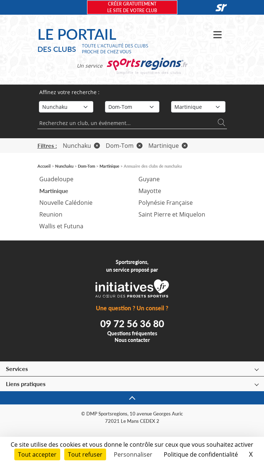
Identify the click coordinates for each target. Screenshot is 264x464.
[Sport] (66, 107)
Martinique (168, 146)
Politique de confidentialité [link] (201, 454)
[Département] (198, 107)
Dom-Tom (124, 146)
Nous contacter (132, 340)
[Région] (132, 107)
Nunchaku (81, 146)
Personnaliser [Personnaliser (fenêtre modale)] (133, 454)
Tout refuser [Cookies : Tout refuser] (85, 454)
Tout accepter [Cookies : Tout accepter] (37, 454)
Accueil (44, 166)
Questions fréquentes (132, 333)
